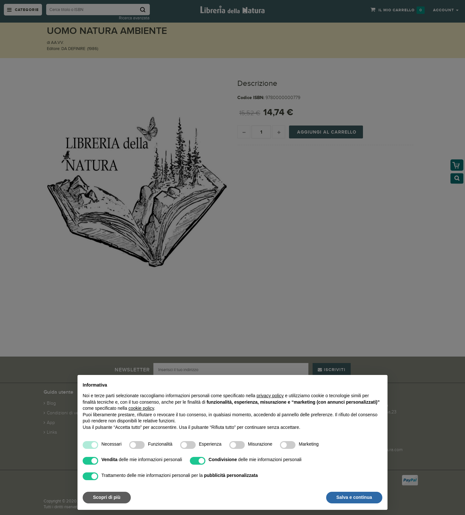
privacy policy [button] (270, 395)
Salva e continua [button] (354, 497)
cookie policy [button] (141, 408)
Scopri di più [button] (106, 497)
